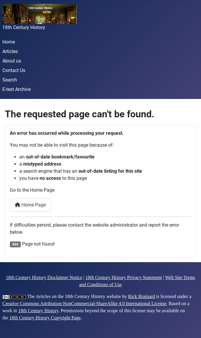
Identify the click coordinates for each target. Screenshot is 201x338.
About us (11, 61)
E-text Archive (16, 89)
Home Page (30, 205)
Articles (10, 51)
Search (9, 80)
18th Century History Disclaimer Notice (44, 277)
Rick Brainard (141, 296)
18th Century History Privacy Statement (123, 277)
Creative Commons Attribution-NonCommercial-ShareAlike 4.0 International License (84, 303)
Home (8, 42)
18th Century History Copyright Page (45, 317)
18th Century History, (38, 310)
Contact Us (13, 70)
